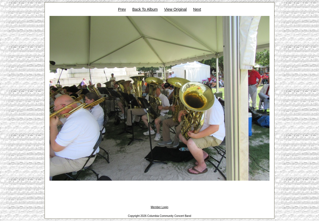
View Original (175, 9)
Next (197, 9)
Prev (122, 9)
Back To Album (145, 9)
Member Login (159, 207)
